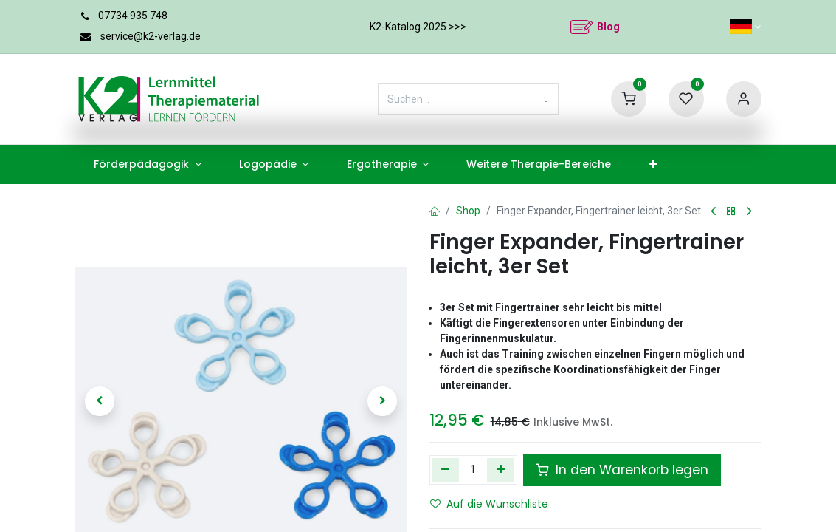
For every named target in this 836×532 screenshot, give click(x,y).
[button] (100, 401)
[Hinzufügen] (500, 470)
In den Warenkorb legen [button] (622, 470)
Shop (468, 210)
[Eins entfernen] (446, 470)
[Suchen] (546, 99)
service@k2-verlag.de (150, 36)
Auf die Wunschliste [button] (489, 504)
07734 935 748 (132, 15)
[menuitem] (148, 164)
